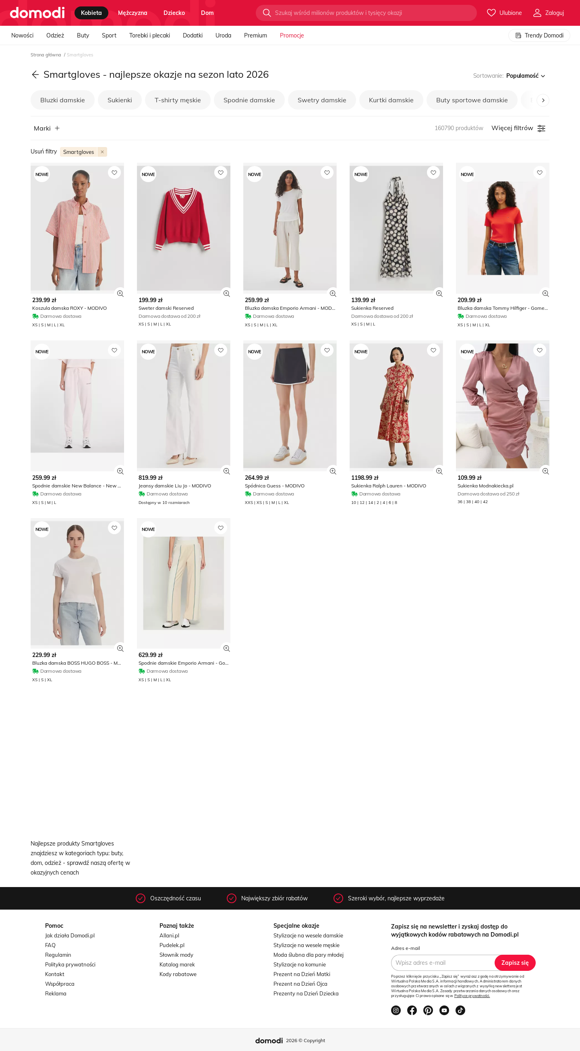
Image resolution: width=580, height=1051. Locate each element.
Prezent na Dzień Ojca (300, 984)
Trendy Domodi (539, 35)
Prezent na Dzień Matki (301, 974)
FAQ (50, 945)
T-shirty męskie (178, 100)
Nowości (22, 35)
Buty (83, 35)
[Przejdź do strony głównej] (37, 13)
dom (207, 13)
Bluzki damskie (62, 100)
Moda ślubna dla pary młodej (308, 954)
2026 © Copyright (305, 1040)
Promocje (292, 35)
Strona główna (46, 55)
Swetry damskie (322, 100)
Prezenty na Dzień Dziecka (306, 993)
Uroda (223, 35)
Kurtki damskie (391, 100)
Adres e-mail (405, 948)
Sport (109, 35)
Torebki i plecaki (149, 35)
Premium (255, 35)
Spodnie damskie (249, 100)
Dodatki (193, 35)
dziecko (174, 13)
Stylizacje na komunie (299, 964)
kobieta (91, 13)
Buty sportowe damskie (472, 100)
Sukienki (120, 100)
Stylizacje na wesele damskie (308, 935)
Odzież (55, 35)
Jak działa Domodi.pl (70, 935)
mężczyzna (132, 13)
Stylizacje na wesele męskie (306, 945)
